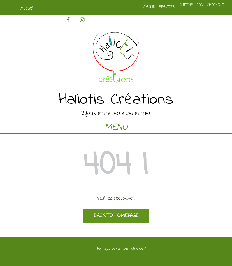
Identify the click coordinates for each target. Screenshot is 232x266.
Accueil (27, 8)
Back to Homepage (116, 215)
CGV (142, 248)
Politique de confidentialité (117, 248)
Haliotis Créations (116, 100)
